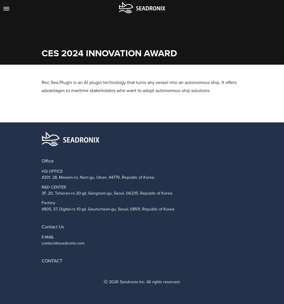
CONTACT (52, 261)
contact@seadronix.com (63, 243)
